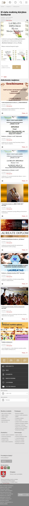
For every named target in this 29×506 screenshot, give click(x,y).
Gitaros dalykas (18, 420)
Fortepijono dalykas (19, 418)
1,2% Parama (7, 382)
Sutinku (21, 494)
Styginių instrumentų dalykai (21, 426)
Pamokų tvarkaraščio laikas (21, 436)
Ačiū (16, 67)
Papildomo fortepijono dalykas (21, 423)
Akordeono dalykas (19, 413)
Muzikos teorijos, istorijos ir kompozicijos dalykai (21, 429)
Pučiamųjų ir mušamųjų (20, 425)
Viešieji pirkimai (5, 438)
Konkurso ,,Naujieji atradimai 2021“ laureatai (13, 273)
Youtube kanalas (9, 387)
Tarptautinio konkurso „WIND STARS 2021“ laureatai (12, 204)
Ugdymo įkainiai (18, 434)
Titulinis (2, 6)
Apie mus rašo (5, 422)
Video (5, 370)
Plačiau (24, 113)
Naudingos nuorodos (19, 441)
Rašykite (4, 461)
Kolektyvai (4, 418)
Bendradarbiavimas (6, 420)
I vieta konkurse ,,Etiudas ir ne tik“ (10, 170)
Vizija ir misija (5, 416)
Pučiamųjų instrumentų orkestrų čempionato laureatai (13, 307)
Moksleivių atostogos (20, 443)
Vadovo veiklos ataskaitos (7, 441)
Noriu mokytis (8, 366)
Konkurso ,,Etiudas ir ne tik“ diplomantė (12, 136)
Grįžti (5, 77)
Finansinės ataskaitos (6, 436)
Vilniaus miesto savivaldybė (16, 474)
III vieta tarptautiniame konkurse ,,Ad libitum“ (13, 239)
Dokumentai (7, 374)
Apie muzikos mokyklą (6, 413)
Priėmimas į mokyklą (19, 440)
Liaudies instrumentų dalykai (21, 421)
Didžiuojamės (16, 6)
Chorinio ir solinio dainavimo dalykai (21, 416)
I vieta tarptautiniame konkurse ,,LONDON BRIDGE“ (14, 102)
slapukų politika (4, 503)
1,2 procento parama (19, 438)
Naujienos (8, 6)
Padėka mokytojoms (7, 342)
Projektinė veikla (5, 440)
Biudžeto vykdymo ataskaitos (8, 434)
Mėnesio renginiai (8, 378)
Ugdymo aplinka (5, 415)
